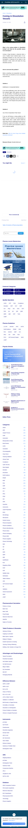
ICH (4, 308)
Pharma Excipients (14, 523)
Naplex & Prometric (7, 622)
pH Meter (5, 722)
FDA (5, 332)
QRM (5, 314)
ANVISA (11, 326)
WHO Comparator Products (9, 785)
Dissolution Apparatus (8, 730)
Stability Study (14, 573)
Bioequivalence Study (14, 441)
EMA (20, 329)
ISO (14, 308)
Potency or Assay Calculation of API (15, 394)
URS (14, 581)
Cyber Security (14, 464)
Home (4, 13)
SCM (14, 568)
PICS (5, 337)
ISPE (14, 334)
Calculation (14, 449)
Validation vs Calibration (8, 699)
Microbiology (14, 515)
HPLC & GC (5, 735)
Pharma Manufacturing (14, 528)
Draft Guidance (7, 329)
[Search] (26, 2)
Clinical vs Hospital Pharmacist (10, 713)
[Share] (24, 22)
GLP (16, 306)
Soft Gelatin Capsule (7, 661)
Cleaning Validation (14, 456)
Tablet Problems (14, 578)
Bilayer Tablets (6, 666)
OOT (23, 308)
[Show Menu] (2, 2)
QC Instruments (6, 738)
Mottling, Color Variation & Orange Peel (12, 647)
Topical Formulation (7, 656)
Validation (14, 589)
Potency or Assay (7, 606)
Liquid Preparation (14, 509)
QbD (10, 314)
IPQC (9, 308)
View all (22, 163)
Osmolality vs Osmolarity (8, 705)
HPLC (14, 488)
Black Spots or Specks (8, 636)
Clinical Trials (14, 459)
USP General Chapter (14, 337)
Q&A (14, 544)
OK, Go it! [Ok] (14, 823)
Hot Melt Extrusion (7, 664)
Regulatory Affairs (14, 565)
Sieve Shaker (6, 740)
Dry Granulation (6, 669)
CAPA (5, 303)
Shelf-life (5, 619)
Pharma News (14, 531)
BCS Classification (7, 793)
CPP (10, 303)
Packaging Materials (7, 674)
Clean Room (14, 454)
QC (13, 311)
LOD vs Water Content (8, 697)
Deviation (6, 306)
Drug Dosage (6, 614)
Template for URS (7, 773)
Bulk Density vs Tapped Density (10, 702)
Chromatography (14, 451)
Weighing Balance (7, 757)
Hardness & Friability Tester (9, 746)
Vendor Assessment (14, 592)
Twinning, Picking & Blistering (9, 644)
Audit (14, 435)
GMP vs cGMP (6, 683)
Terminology (5, 798)
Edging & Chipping (7, 639)
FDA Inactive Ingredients (8, 788)
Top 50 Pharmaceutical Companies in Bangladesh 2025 (17, 366)
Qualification (14, 560)
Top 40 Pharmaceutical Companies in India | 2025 (17, 380)
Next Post (23, 220)
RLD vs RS (5, 689)
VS (14, 586)
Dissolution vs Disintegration (9, 707)
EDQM (14, 329)
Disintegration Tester (7, 748)
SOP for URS (6, 776)
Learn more (11, 820)
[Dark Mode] (22, 2)
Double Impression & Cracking (10, 641)
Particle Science (14, 520)
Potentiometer (6, 727)
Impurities (14, 504)
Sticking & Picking (7, 631)
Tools (19, 314)
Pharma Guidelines (14, 525)
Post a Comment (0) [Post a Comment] (14, 214)
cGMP (5, 316)
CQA (14, 303)
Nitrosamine (14, 517)
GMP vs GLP (6, 686)
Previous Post (5, 220)
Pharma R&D (14, 536)
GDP (11, 306)
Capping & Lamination (8, 633)
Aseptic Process (14, 433)
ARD (14, 430)
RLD (14, 562)
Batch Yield (5, 611)
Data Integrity (14, 467)
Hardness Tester (6, 765)
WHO (22, 337)
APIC (17, 326)
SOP (14, 314)
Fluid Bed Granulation (8, 658)
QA (9, 311)
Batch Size (5, 608)
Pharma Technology (14, 541)
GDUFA (10, 332)
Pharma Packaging (14, 533)
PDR (5, 311)
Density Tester (6, 732)
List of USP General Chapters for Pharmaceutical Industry (18, 387)
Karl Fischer (5, 724)
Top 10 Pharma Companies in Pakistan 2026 (17, 373)
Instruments (14, 507)
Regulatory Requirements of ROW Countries (18, 401)
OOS (18, 308)
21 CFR (5, 326)
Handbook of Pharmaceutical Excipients (17, 408)
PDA (18, 334)
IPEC (5, 334)
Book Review (14, 443)
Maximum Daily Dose (8, 616)
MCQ (14, 512)
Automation (14, 438)
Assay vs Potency (7, 691)
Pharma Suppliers (14, 539)
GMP (21, 306)
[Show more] (17, 156)
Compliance (21, 303)
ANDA (14, 427)
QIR (17, 311)
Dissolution (9, 13)
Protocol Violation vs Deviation (10, 710)
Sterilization (14, 576)
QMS (21, 311)
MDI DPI (5, 672)
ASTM (22, 326)
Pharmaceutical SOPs (8, 796)
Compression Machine (8, 768)
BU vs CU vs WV (7, 694)
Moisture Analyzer (7, 743)
